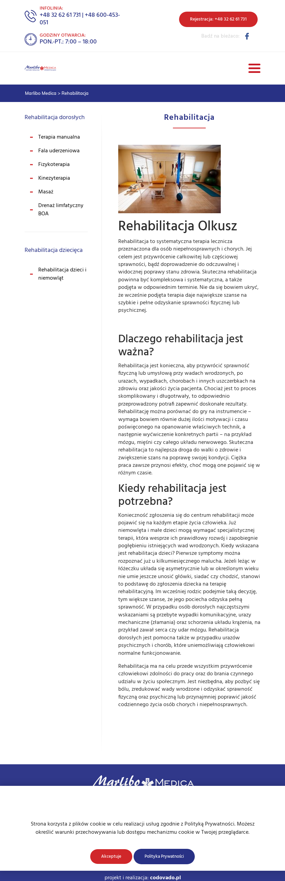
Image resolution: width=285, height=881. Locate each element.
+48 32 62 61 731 (60, 15)
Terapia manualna (59, 137)
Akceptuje (111, 856)
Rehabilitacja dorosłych (55, 117)
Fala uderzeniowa (59, 151)
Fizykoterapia (54, 165)
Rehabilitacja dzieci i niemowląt (62, 274)
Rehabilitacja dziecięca (54, 250)
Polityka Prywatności (164, 856)
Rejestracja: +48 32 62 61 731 (218, 19)
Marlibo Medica (40, 93)
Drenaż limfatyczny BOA (60, 210)
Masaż (45, 192)
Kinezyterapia (54, 178)
